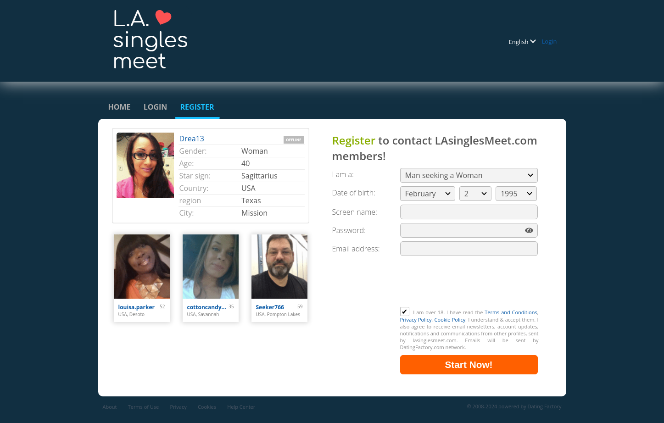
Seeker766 (270, 307)
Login (549, 41)
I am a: (343, 174)
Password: (349, 230)
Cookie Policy (450, 319)
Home (119, 107)
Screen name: (354, 212)
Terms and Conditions (511, 312)
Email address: (356, 249)
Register (197, 107)
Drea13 (191, 139)
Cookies (207, 406)
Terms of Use (143, 406)
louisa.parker (136, 307)
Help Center (241, 406)
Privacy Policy (416, 319)
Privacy (178, 406)
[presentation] (470, 284)
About (110, 406)
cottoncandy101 (208, 307)
